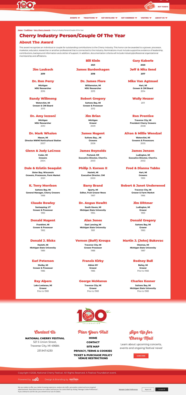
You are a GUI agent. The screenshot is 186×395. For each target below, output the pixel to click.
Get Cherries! (127, 14)
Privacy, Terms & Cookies (93, 350)
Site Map (93, 346)
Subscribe (141, 356)
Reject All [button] (148, 389)
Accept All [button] (161, 389)
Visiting (145, 14)
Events (73, 14)
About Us (160, 14)
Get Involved (108, 14)
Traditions (89, 14)
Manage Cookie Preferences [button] (128, 389)
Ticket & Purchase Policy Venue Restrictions (93, 356)
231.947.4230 (45, 350)
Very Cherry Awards (42, 30)
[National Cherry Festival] (93, 316)
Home (20, 30)
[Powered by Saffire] (35, 379)
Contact (93, 342)
